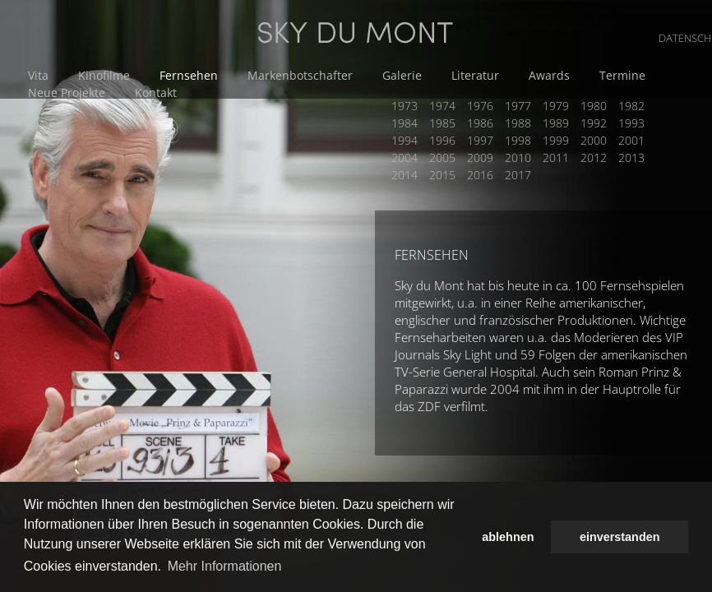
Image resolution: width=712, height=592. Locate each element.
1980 (593, 105)
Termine (622, 75)
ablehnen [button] (508, 536)
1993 (631, 123)
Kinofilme (104, 75)
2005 (442, 157)
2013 (631, 157)
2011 (556, 157)
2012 (593, 157)
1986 (480, 123)
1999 (556, 140)
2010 (518, 157)
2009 (480, 157)
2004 (404, 157)
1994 (404, 140)
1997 (480, 140)
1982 (631, 105)
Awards (549, 75)
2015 (442, 175)
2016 (480, 175)
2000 (593, 140)
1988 (518, 123)
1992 (593, 123)
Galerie (402, 75)
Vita (38, 75)
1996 (442, 140)
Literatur (475, 75)
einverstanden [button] (620, 536)
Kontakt (156, 92)
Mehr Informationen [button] (225, 566)
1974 (442, 105)
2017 (518, 175)
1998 (518, 140)
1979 (556, 105)
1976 (480, 105)
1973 (404, 105)
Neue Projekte (66, 92)
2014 (404, 175)
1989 (556, 123)
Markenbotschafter (300, 75)
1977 (518, 105)
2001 (631, 140)
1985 (442, 123)
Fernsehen (189, 75)
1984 (404, 123)
